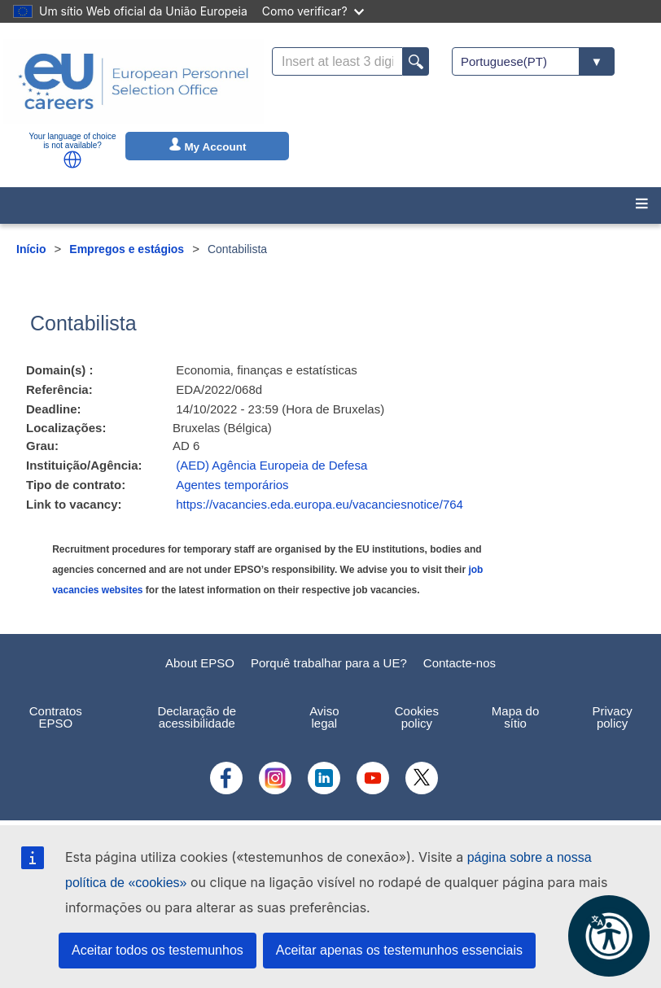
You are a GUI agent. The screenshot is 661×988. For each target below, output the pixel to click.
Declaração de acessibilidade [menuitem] (196, 717)
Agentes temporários (232, 485)
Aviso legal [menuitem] (324, 717)
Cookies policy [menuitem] (417, 717)
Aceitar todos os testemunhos (157, 950)
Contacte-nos (459, 663)
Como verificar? (313, 11)
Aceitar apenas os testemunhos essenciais (399, 950)
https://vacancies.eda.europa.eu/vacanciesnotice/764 (319, 504)
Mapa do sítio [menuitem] (515, 717)
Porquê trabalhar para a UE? (329, 663)
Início (31, 249)
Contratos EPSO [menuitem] (55, 717)
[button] (72, 159)
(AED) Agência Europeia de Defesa (271, 465)
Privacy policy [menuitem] (613, 717)
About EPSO (199, 663)
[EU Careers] (133, 81)
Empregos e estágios (126, 249)
